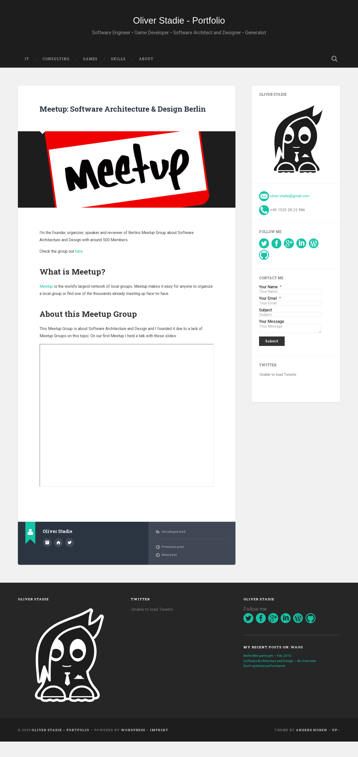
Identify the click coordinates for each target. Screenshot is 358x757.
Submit (271, 346)
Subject (265, 315)
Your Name (270, 291)
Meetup (46, 301)
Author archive (47, 557)
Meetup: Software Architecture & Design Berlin (126, 118)
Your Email (270, 303)
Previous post (173, 562)
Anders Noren (311, 745)
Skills (118, 63)
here (79, 266)
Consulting (56, 63)
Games (90, 63)
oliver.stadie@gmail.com (290, 200)
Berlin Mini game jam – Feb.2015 (271, 670)
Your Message (271, 326)
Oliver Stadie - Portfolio (179, 22)
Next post (169, 570)
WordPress (133, 745)
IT (27, 63)
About (146, 63)
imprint (159, 745)
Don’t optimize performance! (267, 681)
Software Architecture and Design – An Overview (284, 676)
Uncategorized (173, 547)
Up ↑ (336, 745)
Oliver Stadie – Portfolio (60, 745)
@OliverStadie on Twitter (69, 557)
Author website (58, 557)
